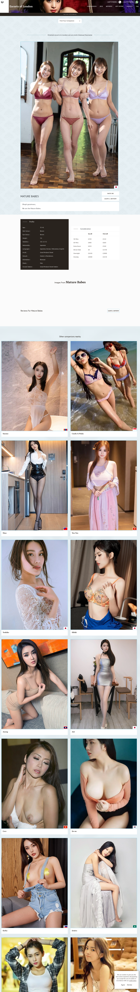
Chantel (23, 599)
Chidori (6, 396)
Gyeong (6, 863)
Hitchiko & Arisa (59, 717)
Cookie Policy (58, 971)
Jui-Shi (23, 541)
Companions (91, 13)
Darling (58, 483)
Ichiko (40, 599)
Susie (57, 599)
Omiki (22, 747)
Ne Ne (5, 805)
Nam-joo (76, 396)
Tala (92, 512)
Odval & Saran (131, 687)
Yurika (57, 425)
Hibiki (92, 309)
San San (76, 628)
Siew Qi (76, 776)
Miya (40, 805)
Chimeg (6, 512)
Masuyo (93, 599)
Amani (92, 367)
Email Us (85, 965)
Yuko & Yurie (8, 747)
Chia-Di (128, 834)
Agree (117, 987)
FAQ (136, 13)
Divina (5, 570)
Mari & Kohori (96, 716)
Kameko (23, 805)
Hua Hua (6, 454)
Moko (40, 454)
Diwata (93, 425)
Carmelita (129, 367)
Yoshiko (76, 309)
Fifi (91, 396)
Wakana (76, 454)
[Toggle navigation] (83, 13)
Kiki (21, 776)
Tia (109, 747)
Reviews (108, 13)
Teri (4, 599)
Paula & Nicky (8, 687)
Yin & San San (96, 687)
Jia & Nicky (24, 687)
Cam (92, 570)
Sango (110, 425)
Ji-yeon (128, 338)
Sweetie (23, 657)
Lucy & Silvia (78, 687)
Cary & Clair (130, 657)
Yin (56, 628)
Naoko (5, 834)
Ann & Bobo (130, 512)
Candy (110, 687)
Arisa (127, 599)
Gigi (109, 454)
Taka (127, 628)
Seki (4, 628)
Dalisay (93, 483)
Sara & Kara (95, 657)
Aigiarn (58, 776)
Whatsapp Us (87, 968)
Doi (74, 747)
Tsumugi (41, 483)
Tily (39, 541)
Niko (75, 805)
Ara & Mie (112, 657)
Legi (74, 425)
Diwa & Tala (60, 512)
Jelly (4, 657)
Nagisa (127, 805)
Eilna (40, 747)
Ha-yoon (76, 367)
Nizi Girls (128, 716)
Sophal (5, 425)
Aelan (5, 483)
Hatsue (75, 599)
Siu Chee (111, 396)
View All (10, 912)
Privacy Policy (58, 968)
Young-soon (130, 396)
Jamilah (58, 541)
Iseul (57, 747)
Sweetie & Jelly (9, 716)
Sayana (5, 309)
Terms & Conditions (60, 965)
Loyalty (129, 13)
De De (57, 454)
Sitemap (56, 975)
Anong (110, 309)
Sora (74, 834)
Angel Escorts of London (33, 13)
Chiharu (23, 512)
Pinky (40, 512)
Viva (92, 747)
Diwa (75, 512)
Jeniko (22, 367)
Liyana (5, 541)
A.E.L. (25, 963)
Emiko (127, 425)
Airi (126, 309)
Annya (40, 396)
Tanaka (110, 338)
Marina (75, 483)
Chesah (110, 541)
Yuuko (75, 541)
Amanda (93, 805)
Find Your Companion (62, 35)
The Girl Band (78, 716)
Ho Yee (93, 776)
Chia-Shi (41, 687)
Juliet (5, 776)
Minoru (41, 657)
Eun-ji (22, 396)
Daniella (23, 834)
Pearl (75, 338)
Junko (92, 834)
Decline (123, 987)
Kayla (110, 570)
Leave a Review (111, 71)
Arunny (23, 483)
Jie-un (22, 338)
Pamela (128, 776)
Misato (5, 367)
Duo (100, 13)
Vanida (110, 483)
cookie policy (121, 983)
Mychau (41, 367)
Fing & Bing (77, 657)
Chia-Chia (77, 570)
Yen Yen (58, 309)
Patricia (111, 367)
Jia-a (57, 657)
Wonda (110, 805)
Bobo (110, 628)
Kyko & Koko (25, 716)
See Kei (58, 805)
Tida (127, 483)
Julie (57, 367)
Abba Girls (59, 687)
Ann (92, 628)
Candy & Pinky (26, 309)
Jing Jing (41, 425)
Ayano (92, 541)
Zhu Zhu (93, 454)
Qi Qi (40, 776)
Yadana (40, 834)
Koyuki (58, 570)
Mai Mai (111, 776)
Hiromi (128, 454)
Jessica (57, 338)
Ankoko (111, 599)
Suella (127, 747)
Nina (40, 309)
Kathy (40, 338)
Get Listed (119, 13)
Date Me (111, 66)
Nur (21, 425)
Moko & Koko (43, 716)
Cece (4, 338)
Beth (22, 570)
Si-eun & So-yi (113, 512)
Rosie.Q (128, 541)
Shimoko (58, 834)
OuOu (22, 454)
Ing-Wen (93, 338)
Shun (40, 628)
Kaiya (110, 716)
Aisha (127, 570)
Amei (57, 396)
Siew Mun (111, 834)
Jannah (23, 628)
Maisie (40, 570)
